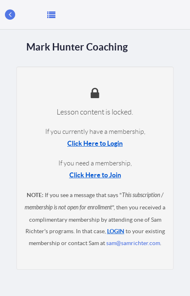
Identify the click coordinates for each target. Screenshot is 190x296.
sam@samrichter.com (133, 243)
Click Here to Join (95, 175)
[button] (51, 14)
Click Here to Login (95, 143)
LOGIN (115, 231)
